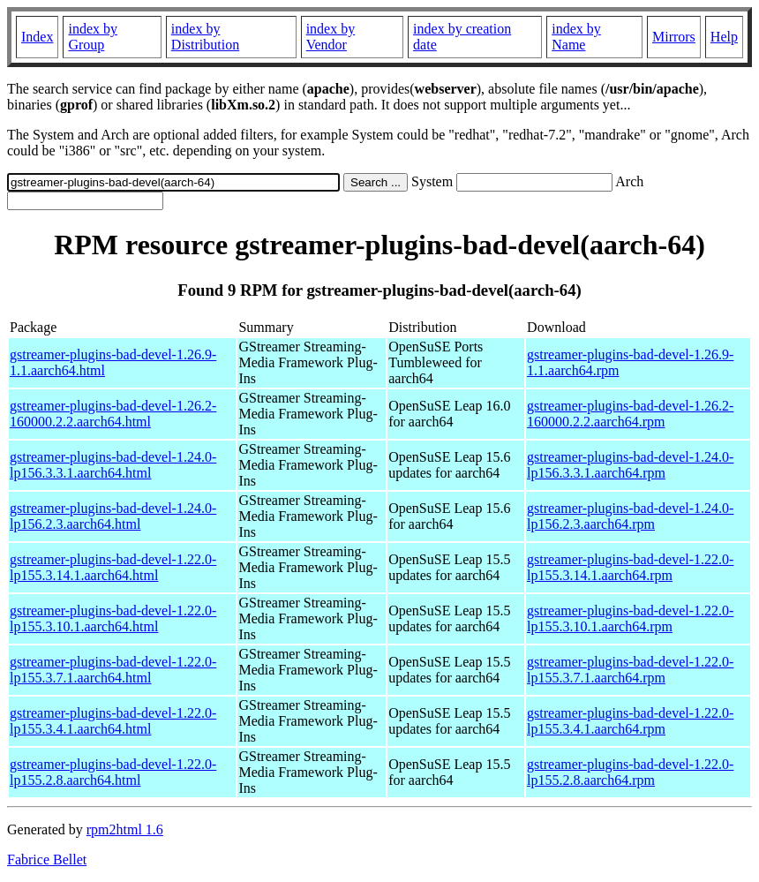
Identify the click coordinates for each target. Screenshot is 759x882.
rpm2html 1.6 (124, 829)
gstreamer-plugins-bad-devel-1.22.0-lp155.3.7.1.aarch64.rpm (630, 669)
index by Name (576, 36)
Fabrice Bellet (46, 859)
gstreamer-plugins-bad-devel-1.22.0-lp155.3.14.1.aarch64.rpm (630, 567)
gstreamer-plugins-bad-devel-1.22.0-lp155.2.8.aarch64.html (113, 772)
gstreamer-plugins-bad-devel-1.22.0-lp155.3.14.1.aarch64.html (113, 567)
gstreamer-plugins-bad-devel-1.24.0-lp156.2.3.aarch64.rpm (630, 516)
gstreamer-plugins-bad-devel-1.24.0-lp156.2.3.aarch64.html (113, 516)
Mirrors (673, 36)
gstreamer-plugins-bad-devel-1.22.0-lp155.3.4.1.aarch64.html (113, 720)
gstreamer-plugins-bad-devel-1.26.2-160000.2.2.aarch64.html (113, 413)
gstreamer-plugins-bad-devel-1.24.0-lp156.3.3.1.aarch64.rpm (630, 464)
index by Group (92, 36)
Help (724, 36)
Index (37, 36)
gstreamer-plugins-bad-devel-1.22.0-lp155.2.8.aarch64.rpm (630, 772)
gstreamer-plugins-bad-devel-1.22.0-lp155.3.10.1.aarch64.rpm (630, 618)
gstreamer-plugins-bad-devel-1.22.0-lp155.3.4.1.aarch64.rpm (630, 720)
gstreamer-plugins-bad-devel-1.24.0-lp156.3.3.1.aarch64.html (113, 464)
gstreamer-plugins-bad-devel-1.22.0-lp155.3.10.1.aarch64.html (113, 618)
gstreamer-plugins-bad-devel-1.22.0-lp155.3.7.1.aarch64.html (113, 669)
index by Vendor (331, 36)
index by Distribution (205, 36)
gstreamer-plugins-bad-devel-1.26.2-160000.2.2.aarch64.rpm (630, 413)
